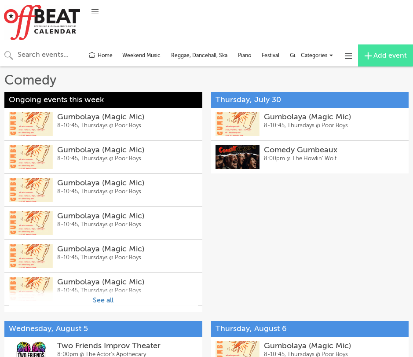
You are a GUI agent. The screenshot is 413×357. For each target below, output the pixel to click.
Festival (270, 55)
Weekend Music (141, 55)
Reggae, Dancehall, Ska (199, 55)
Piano (244, 55)
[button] (95, 11)
